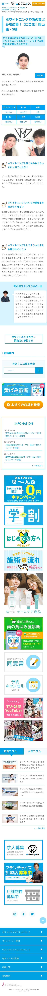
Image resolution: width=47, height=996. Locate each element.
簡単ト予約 (39, 3)
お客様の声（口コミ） (9, 9)
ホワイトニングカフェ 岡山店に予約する (23, 338)
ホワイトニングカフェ (9, 7)
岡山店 (22, 7)
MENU (5, 3)
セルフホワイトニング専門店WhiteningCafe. (26, 989)
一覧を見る (37, 465)
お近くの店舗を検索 (23, 405)
